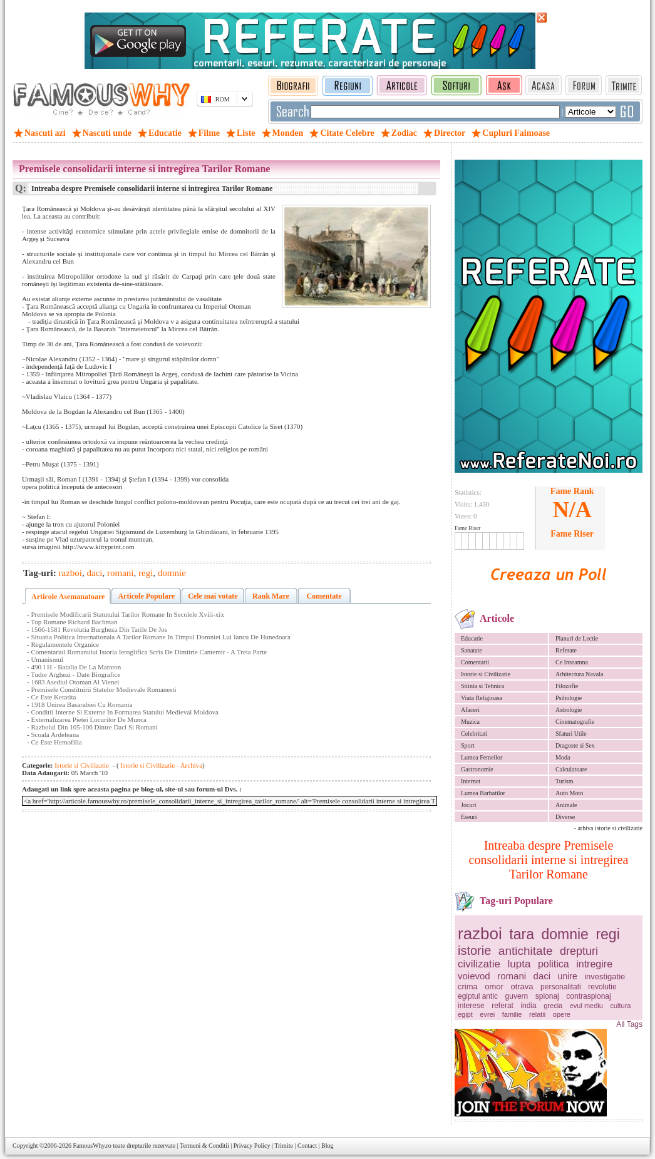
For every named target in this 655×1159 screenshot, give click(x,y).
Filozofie (566, 686)
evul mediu (586, 1005)
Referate (566, 650)
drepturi (579, 951)
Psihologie (568, 697)
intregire (594, 964)
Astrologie (568, 709)
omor (494, 986)
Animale (566, 804)
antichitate (525, 950)
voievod (474, 976)
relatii (537, 1014)
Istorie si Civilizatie (485, 674)
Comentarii (475, 662)
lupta (519, 964)
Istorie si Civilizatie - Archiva (161, 765)
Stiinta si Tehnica (482, 686)
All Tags (629, 1024)
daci (542, 976)
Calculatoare (571, 769)
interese (471, 1005)
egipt (465, 1014)
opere (561, 1014)
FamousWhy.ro (92, 1145)
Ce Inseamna (571, 662)
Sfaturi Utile (571, 733)
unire (567, 976)
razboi (480, 933)
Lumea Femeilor (481, 757)
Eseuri (469, 816)
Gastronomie (477, 769)
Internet (470, 781)
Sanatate (471, 650)
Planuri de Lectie (576, 638)
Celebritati (474, 733)
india (528, 1005)
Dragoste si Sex (575, 745)
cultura (620, 1005)
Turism (564, 781)
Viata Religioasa (481, 697)
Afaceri (470, 709)
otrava (521, 986)
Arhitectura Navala (579, 674)
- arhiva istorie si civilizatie (608, 828)
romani (511, 976)
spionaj (547, 996)
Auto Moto (569, 793)
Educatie (472, 638)
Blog (327, 1145)
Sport (468, 745)
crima (468, 986)
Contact (307, 1145)
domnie (564, 934)
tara (521, 934)
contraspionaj (588, 996)
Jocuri (468, 804)
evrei (487, 1014)
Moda (562, 757)
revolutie (602, 986)
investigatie (604, 976)
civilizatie (479, 964)
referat (502, 1005)
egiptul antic (478, 996)
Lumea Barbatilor (483, 793)
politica (553, 964)
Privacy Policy (252, 1145)
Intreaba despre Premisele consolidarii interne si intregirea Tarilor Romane (549, 859)
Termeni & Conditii (204, 1145)
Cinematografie (574, 721)
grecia (553, 1005)
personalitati (560, 986)
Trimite (283, 1145)
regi (607, 934)
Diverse (565, 816)
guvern (517, 996)
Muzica (470, 721)
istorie (474, 950)
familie (512, 1014)
